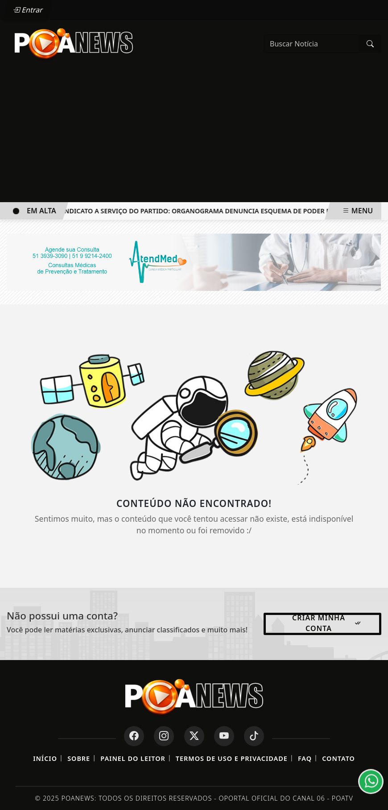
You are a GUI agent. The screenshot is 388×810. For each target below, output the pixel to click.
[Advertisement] (194, 135)
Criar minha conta (327, 623)
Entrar (28, 10)
